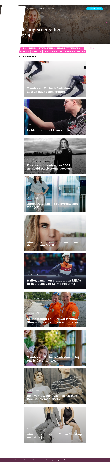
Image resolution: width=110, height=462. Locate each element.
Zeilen (80, 51)
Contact (30, 459)
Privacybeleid (47, 459)
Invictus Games (46, 48)
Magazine (30, 9)
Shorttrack (49, 51)
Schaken (35, 51)
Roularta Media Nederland (92, 459)
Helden (31, 48)
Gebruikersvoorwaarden (57, 459)
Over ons (51, 9)
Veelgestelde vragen (21, 459)
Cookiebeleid (38, 459)
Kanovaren (22, 51)
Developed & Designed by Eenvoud (54, 460)
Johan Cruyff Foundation (69, 48)
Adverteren (11, 459)
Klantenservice (69, 459)
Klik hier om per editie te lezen (21, 56)
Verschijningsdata (80, 459)
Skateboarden (66, 51)
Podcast (41, 9)
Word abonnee (94, 9)
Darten (20, 48)
